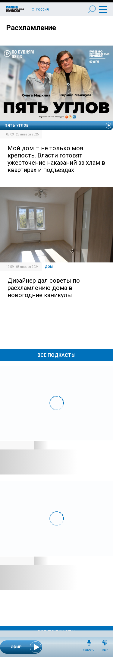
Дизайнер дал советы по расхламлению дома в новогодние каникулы (44, 288)
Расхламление (31, 28)
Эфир (105, 650)
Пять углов (17, 125)
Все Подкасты (56, 355)
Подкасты (89, 650)
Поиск (92, 9)
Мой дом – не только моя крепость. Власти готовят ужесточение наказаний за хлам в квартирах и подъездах (56, 158)
